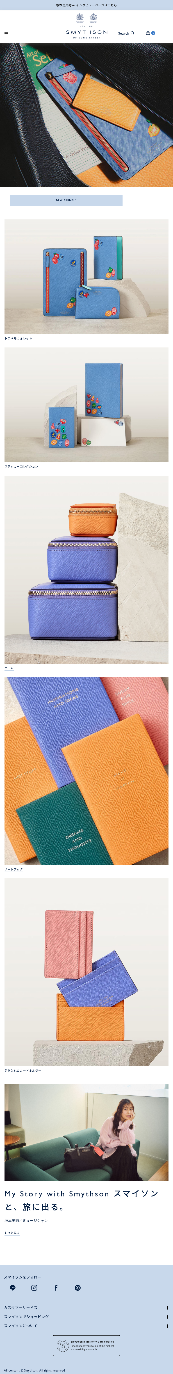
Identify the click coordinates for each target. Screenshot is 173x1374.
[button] (123, 33)
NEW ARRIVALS (66, 200)
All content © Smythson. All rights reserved (34, 1370)
